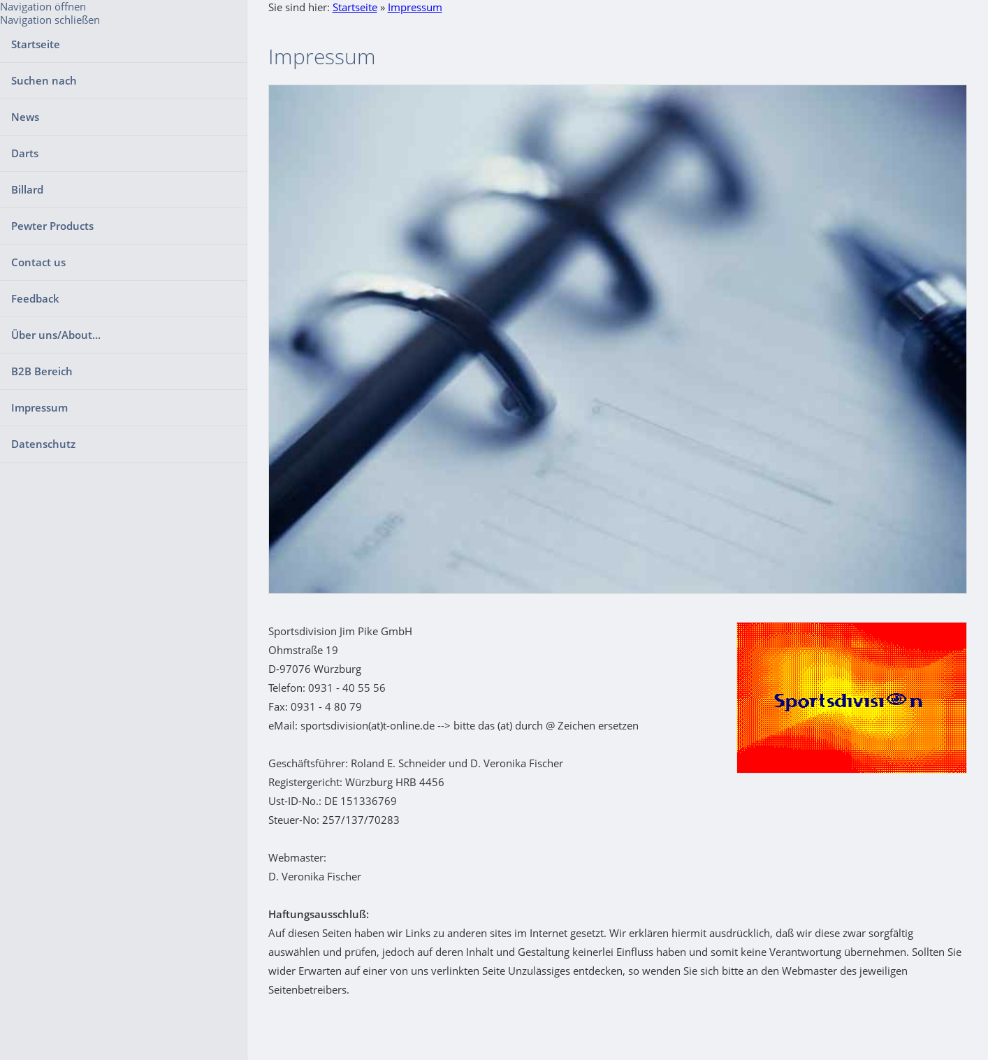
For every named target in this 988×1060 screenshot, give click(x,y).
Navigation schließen (50, 20)
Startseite (355, 7)
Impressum (415, 7)
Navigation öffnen (43, 6)
